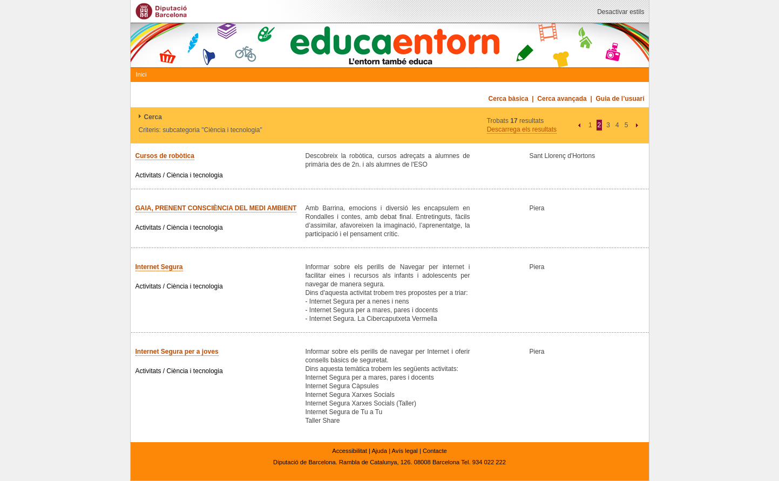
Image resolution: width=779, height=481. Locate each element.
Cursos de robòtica (165, 156)
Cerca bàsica (509, 98)
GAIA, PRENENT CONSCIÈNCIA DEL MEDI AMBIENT (216, 208)
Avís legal (405, 451)
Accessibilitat (349, 451)
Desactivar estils (620, 12)
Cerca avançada (561, 98)
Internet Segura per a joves (177, 351)
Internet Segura (159, 267)
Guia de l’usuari (619, 98)
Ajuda (379, 451)
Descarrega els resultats (522, 129)
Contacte (435, 451)
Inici (141, 74)
